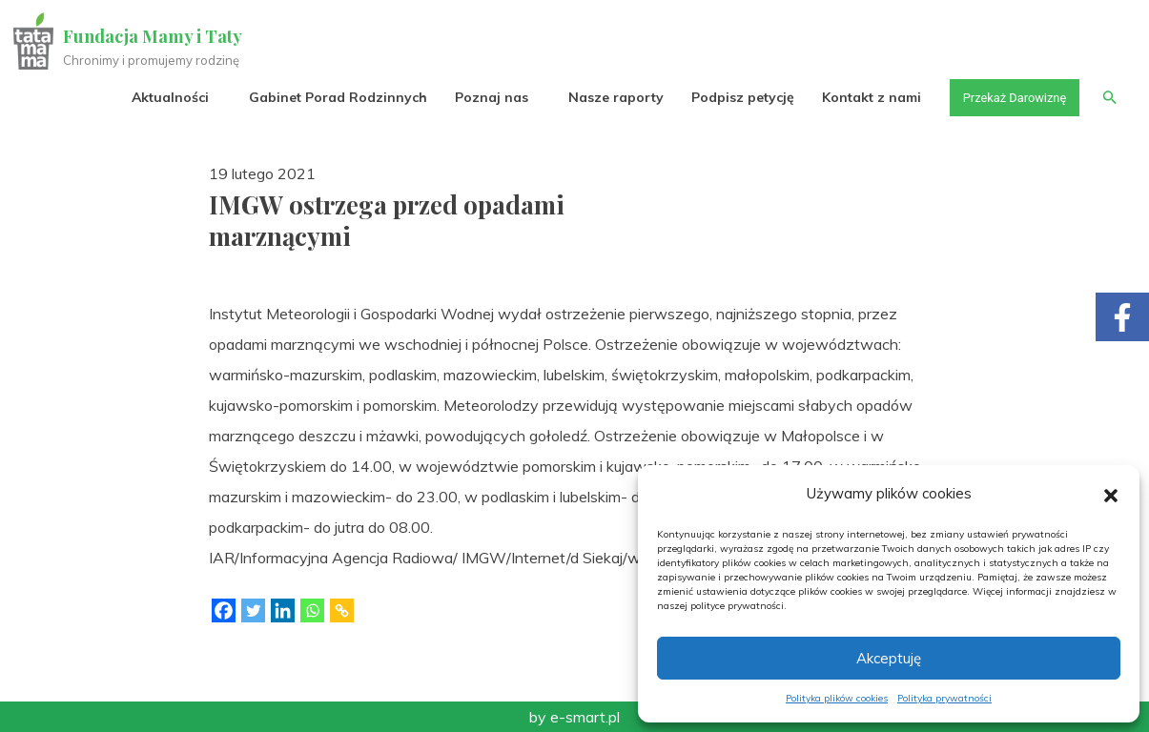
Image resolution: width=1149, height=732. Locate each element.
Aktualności (157, 97)
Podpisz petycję (730, 97)
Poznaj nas (479, 97)
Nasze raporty (603, 97)
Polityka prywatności (944, 698)
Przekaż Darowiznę (1007, 97)
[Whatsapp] (312, 610)
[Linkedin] (283, 610)
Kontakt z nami (860, 97)
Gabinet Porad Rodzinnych (325, 97)
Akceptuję (888, 658)
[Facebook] (223, 610)
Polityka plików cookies (837, 698)
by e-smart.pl (574, 716)
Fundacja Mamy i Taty (154, 36)
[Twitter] (253, 610)
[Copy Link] (342, 610)
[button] (1110, 493)
